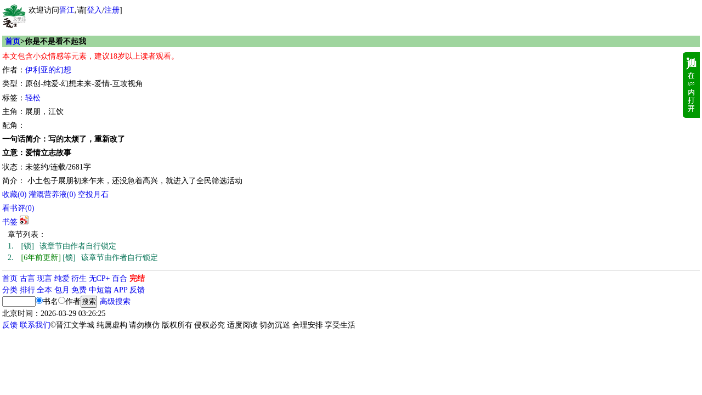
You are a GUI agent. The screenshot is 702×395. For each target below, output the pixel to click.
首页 (12, 41)
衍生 (79, 278)
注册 (112, 10)
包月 (62, 290)
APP (121, 290)
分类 (10, 290)
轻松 (33, 98)
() (14, 194)
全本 (44, 290)
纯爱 (62, 278)
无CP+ (99, 278)
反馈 (137, 290)
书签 (10, 222)
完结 (137, 278)
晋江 (67, 10)
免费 (79, 290)
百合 (119, 278)
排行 (27, 290)
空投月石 (93, 194)
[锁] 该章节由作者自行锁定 (62, 246)
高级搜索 (115, 301)
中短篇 (100, 290)
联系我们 (35, 325)
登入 (94, 10)
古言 (27, 278)
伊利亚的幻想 (48, 70)
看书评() (18, 208)
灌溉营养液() (52, 194)
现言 (44, 278)
